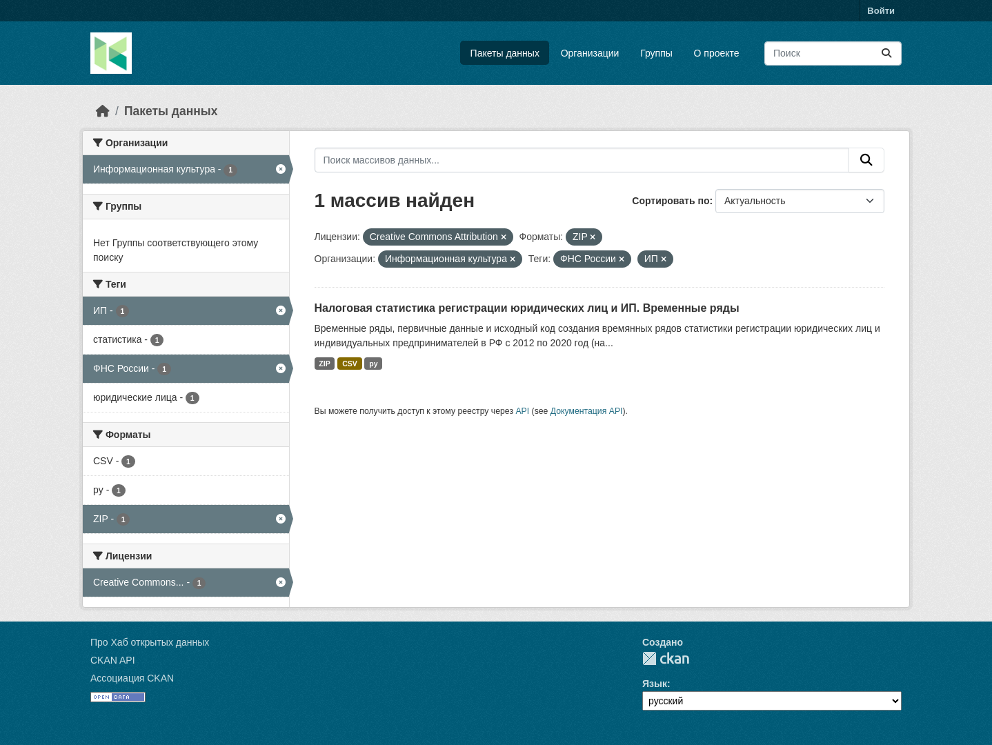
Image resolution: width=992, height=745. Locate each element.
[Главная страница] (103, 111)
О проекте (717, 53)
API (522, 411)
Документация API (586, 411)
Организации (590, 53)
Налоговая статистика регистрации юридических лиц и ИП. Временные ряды (527, 308)
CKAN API (112, 660)
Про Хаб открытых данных (149, 642)
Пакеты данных (504, 53)
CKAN (665, 658)
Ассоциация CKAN (132, 678)
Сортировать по (670, 200)
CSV (349, 363)
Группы (656, 53)
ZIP (324, 363)
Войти (881, 11)
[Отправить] (886, 53)
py (373, 363)
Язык (654, 683)
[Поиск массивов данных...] (833, 53)
